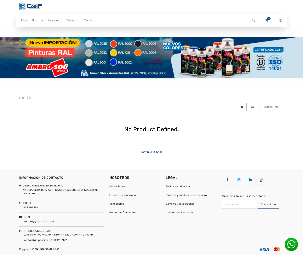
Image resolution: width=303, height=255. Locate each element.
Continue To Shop (151, 152)
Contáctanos (117, 186)
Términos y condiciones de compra (186, 195)
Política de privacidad (178, 186)
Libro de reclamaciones (179, 212)
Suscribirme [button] (268, 204)
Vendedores (116, 203)
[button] (22, 57)
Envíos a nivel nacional (123, 195)
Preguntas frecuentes (122, 212)
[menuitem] (24, 20)
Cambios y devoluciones (180, 203)
